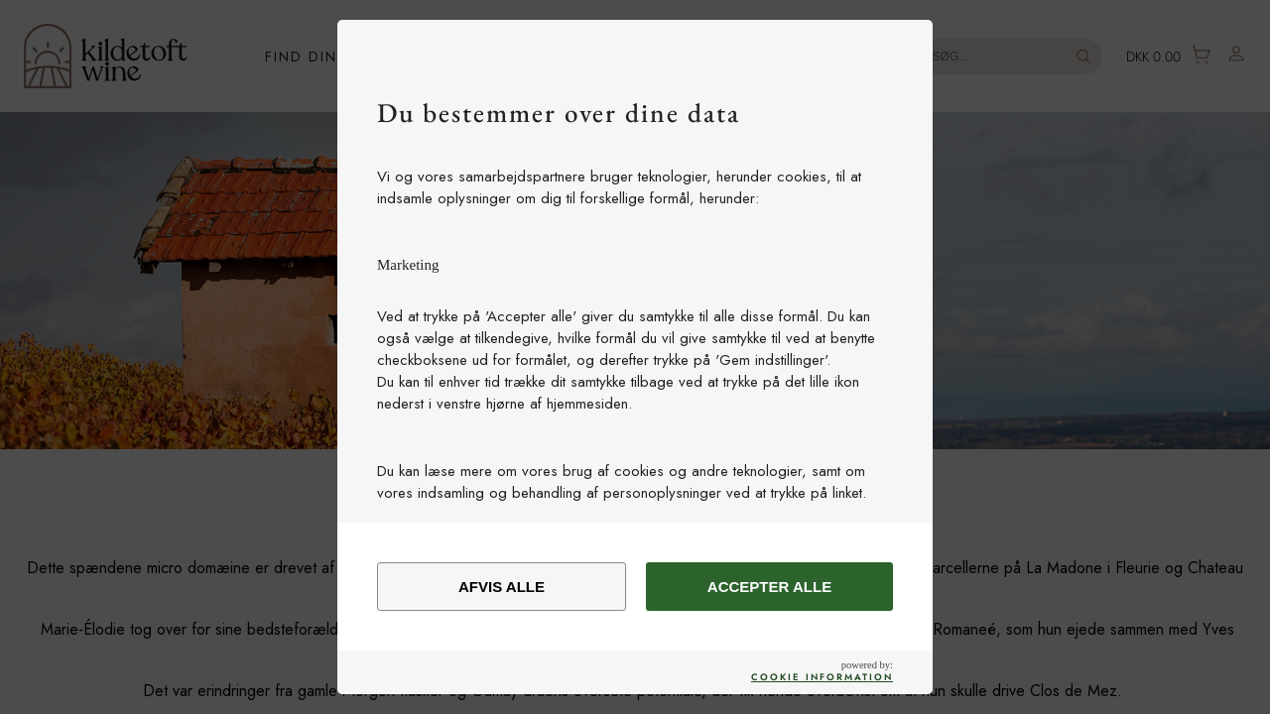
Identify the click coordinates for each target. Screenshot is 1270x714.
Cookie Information (822, 677)
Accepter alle (769, 586)
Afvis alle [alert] (501, 586)
